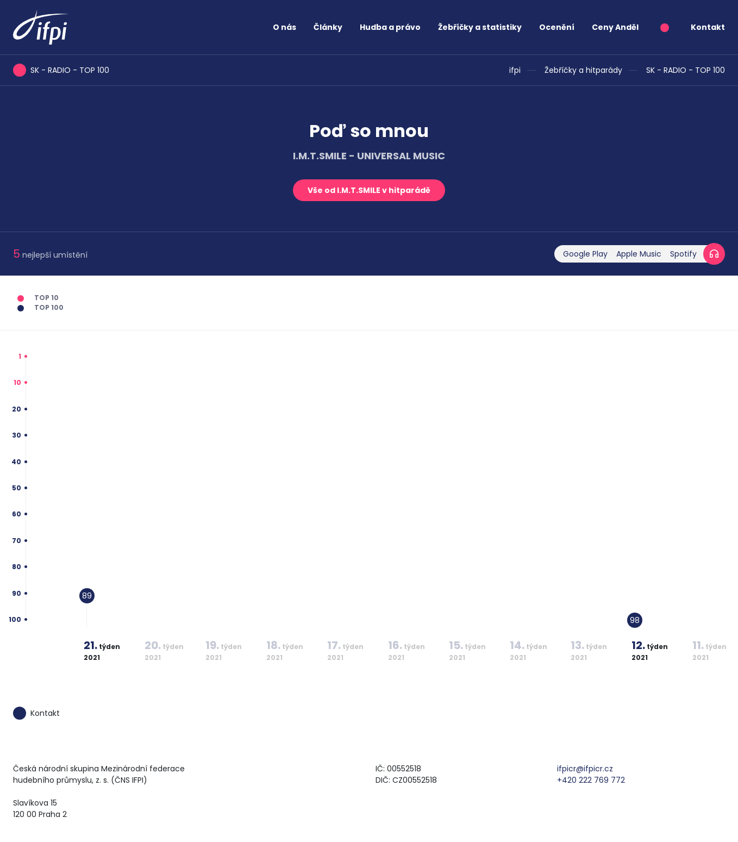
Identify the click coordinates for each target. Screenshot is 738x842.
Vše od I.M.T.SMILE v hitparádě (369, 190)
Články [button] (328, 27)
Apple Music (638, 253)
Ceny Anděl (615, 27)
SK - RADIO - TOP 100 (685, 70)
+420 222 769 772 (591, 780)
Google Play (585, 253)
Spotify (683, 253)
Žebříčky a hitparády (583, 70)
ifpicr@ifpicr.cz (585, 768)
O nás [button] (284, 27)
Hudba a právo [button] (390, 27)
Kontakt (708, 27)
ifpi (515, 70)
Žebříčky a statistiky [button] (480, 27)
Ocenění (556, 27)
